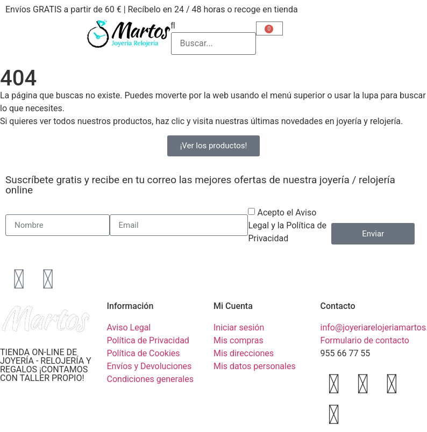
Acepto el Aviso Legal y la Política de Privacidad (287, 225)
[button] (214, 25)
